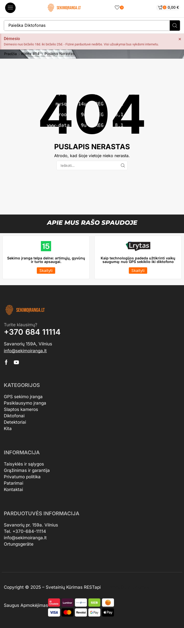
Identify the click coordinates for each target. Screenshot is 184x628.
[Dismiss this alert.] (179, 38)
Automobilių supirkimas (126, 587)
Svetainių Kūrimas (64, 587)
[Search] (175, 25)
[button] (10, 8)
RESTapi (92, 587)
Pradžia (10, 54)
